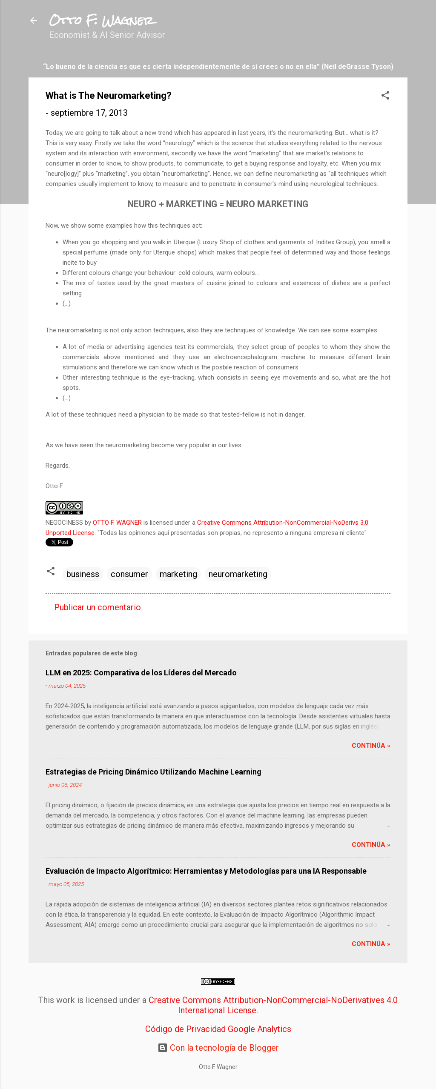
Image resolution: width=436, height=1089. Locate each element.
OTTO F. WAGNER (117, 522)
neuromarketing (238, 574)
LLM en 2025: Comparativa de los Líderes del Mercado (141, 672)
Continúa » (371, 745)
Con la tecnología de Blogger (218, 1048)
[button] (385, 96)
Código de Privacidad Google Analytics (218, 1029)
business (82, 574)
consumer (129, 574)
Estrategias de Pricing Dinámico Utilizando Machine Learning (153, 771)
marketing (178, 574)
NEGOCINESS (64, 522)
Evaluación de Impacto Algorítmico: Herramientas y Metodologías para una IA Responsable (206, 870)
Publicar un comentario (97, 607)
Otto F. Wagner (101, 20)
